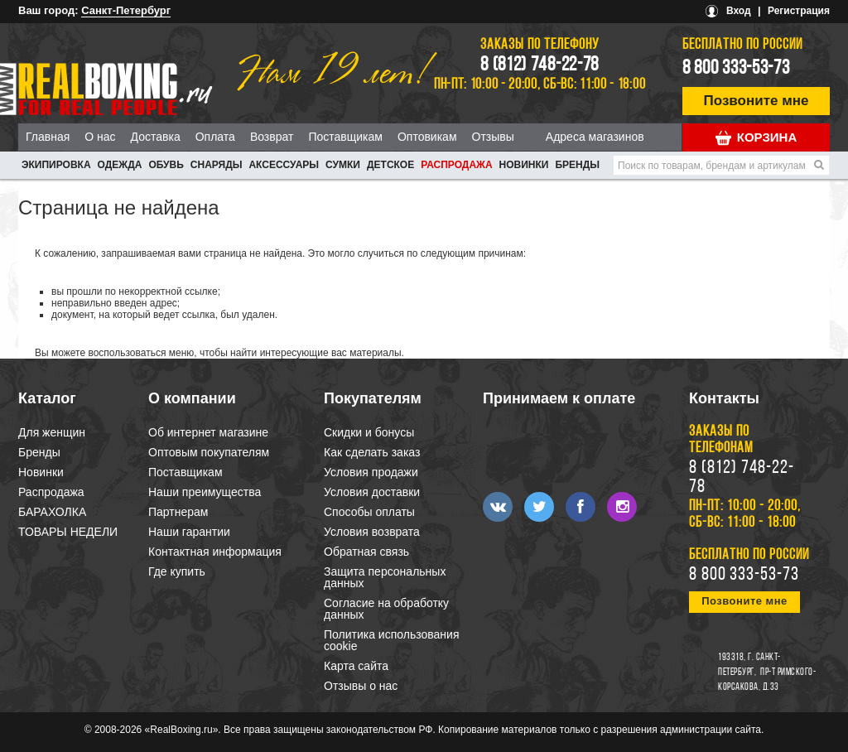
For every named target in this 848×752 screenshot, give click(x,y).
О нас (99, 136)
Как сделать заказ (372, 452)
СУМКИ (342, 165)
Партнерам (178, 511)
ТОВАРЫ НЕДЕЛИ (68, 531)
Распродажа (456, 165)
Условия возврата (372, 531)
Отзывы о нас (361, 685)
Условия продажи (371, 472)
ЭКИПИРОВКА (56, 165)
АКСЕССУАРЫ (283, 165)
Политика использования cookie (391, 640)
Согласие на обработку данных (386, 608)
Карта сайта (356, 665)
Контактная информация (215, 551)
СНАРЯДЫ (216, 165)
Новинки (524, 165)
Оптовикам (427, 136)
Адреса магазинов (595, 136)
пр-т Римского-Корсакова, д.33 (767, 680)
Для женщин (51, 432)
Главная (48, 136)
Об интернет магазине (208, 432)
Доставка (156, 136)
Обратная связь (366, 551)
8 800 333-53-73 (736, 69)
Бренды (577, 165)
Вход (738, 11)
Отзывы (493, 136)
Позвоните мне (756, 100)
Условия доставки (372, 492)
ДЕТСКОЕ (390, 165)
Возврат (272, 136)
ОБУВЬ (165, 165)
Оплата (215, 136)
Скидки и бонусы (369, 432)
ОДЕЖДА (120, 165)
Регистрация (799, 11)
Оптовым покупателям (208, 452)
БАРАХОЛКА (52, 511)
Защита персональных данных (385, 577)
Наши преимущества (204, 492)
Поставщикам (345, 136)
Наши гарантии (189, 531)
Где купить (176, 571)
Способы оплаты (369, 511)
